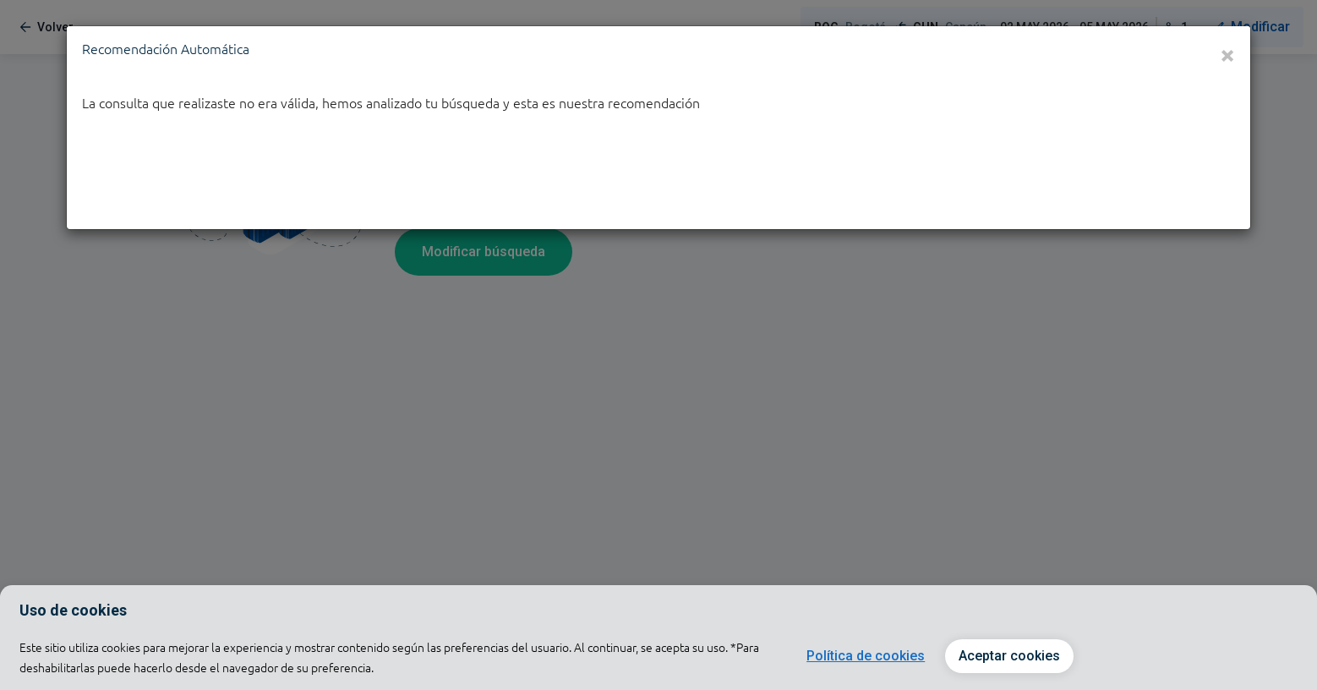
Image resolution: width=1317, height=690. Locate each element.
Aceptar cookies (1009, 656)
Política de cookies (865, 656)
